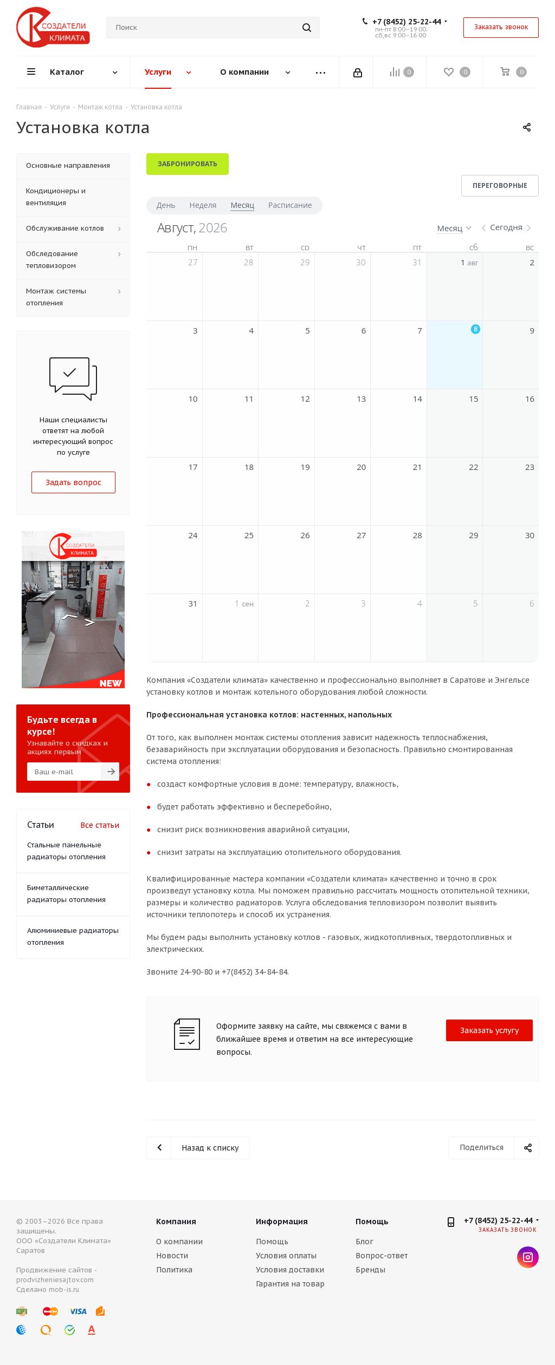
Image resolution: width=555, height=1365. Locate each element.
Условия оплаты (286, 1255)
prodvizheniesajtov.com (55, 1280)
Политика (174, 1270)
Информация (282, 1221)
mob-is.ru (64, 1289)
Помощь (272, 1241)
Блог (364, 1241)
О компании (179, 1241)
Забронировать (187, 163)
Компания (176, 1221)
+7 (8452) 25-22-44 (406, 22)
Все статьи (99, 825)
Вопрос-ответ (382, 1255)
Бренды (370, 1270)
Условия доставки (290, 1270)
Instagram (528, 1257)
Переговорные (500, 185)
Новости (172, 1255)
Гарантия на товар (290, 1284)
